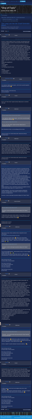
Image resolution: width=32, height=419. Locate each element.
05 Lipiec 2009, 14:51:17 (5, 204)
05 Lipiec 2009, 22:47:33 (5, 366)
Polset (6, 108)
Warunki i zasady (25, 416)
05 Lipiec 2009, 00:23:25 (5, 112)
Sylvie (17, 19)
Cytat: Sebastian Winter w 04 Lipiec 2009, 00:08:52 (11, 115)
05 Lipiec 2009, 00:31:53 (5, 142)
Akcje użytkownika (27, 31)
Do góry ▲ (29, 416)
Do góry (2, 409)
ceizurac (7, 226)
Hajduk (6, 34)
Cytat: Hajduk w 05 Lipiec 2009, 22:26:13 (10, 331)
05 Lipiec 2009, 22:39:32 (5, 328)
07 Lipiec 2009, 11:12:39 (5, 385)
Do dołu (2, 31)
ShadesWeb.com (8, 417)
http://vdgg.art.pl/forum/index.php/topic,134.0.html (11, 235)
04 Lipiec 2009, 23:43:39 (5, 99)
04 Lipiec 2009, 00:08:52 (5, 82)
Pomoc (21, 416)
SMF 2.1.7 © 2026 (3, 416)
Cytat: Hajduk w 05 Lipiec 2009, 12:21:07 (10, 207)
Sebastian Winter (9, 78)
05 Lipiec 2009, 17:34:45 (5, 230)
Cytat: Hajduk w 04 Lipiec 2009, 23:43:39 (10, 121)
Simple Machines (8, 416)
